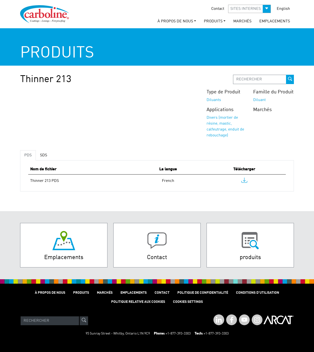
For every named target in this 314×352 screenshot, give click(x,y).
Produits (81, 292)
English (283, 9)
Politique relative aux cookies (138, 302)
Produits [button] (213, 21)
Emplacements (274, 21)
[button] (249, 9)
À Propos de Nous (50, 292)
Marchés (242, 21)
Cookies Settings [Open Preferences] (188, 302)
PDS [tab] (28, 155)
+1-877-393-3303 (178, 333)
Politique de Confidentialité (202, 292)
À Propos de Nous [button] (175, 21)
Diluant (259, 100)
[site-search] (84, 321)
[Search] (49, 321)
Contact (217, 9)
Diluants (214, 100)
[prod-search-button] (290, 79)
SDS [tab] (43, 155)
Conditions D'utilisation (257, 292)
